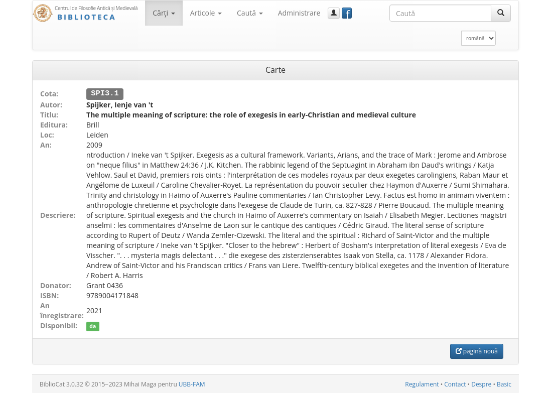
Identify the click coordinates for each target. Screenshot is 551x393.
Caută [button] (250, 13)
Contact (455, 383)
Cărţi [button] (164, 13)
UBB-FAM (192, 383)
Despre (481, 383)
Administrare (299, 13)
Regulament (422, 383)
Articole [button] (206, 13)
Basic (504, 383)
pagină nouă (477, 350)
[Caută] (501, 13)
